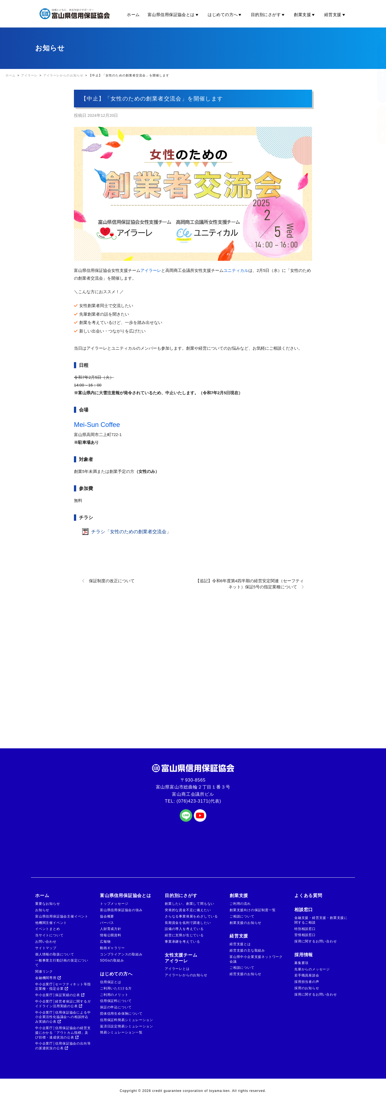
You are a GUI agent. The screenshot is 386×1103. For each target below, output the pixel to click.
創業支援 (305, 15)
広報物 (105, 942)
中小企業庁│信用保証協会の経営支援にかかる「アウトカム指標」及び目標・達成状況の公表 (63, 1032)
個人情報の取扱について (54, 954)
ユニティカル (235, 270)
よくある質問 (308, 895)
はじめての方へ (225, 15)
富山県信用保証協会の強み (121, 910)
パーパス (107, 923)
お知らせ (42, 910)
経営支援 (335, 15)
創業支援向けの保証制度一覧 (253, 910)
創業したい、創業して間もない (189, 904)
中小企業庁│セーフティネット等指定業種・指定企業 (63, 986)
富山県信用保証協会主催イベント (61, 916)
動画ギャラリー (112, 948)
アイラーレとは (177, 969)
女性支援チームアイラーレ (181, 958)
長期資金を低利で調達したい (188, 923)
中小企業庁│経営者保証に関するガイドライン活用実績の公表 (63, 1003)
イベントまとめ (47, 929)
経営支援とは (240, 944)
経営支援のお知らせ (245, 974)
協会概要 (107, 916)
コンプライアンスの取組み (121, 954)
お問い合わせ (45, 942)
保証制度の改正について (112, 581)
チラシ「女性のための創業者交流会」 (131, 531)
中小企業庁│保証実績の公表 (60, 995)
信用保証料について (116, 1001)
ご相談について (242, 916)
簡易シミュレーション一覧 (121, 1032)
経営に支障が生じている (184, 935)
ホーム (133, 14)
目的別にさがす (268, 15)
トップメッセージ (114, 904)
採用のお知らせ (306, 988)
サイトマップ (45, 948)
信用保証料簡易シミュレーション (126, 1020)
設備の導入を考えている (184, 929)
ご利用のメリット (114, 995)
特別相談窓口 (305, 929)
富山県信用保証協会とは (174, 15)
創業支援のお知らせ (245, 923)
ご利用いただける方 (116, 988)
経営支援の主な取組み (247, 950)
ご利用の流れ (240, 904)
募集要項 (301, 963)
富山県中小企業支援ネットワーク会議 (256, 959)
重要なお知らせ (47, 904)
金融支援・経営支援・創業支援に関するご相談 (321, 920)
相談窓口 (303, 909)
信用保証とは (110, 982)
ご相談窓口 (377, 125)
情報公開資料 (110, 935)
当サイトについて (49, 935)
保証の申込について (116, 1007)
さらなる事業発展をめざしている (191, 916)
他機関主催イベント (51, 923)
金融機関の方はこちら (377, 73)
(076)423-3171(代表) (199, 801)
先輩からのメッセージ (312, 969)
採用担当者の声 (306, 982)
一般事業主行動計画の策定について (61, 962)
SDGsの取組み (112, 960)
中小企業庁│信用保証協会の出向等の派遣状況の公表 (63, 1046)
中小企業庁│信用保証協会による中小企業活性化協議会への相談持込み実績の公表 (63, 1017)
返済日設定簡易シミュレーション (126, 1026)
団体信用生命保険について (121, 1014)
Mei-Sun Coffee (97, 424)
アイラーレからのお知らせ (186, 975)
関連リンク (44, 971)
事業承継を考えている (182, 942)
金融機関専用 (48, 978)
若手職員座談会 (306, 975)
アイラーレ (150, 270)
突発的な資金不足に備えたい (188, 910)
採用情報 (303, 954)
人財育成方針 (110, 929)
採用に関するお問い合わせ (315, 941)
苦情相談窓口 (305, 935)
